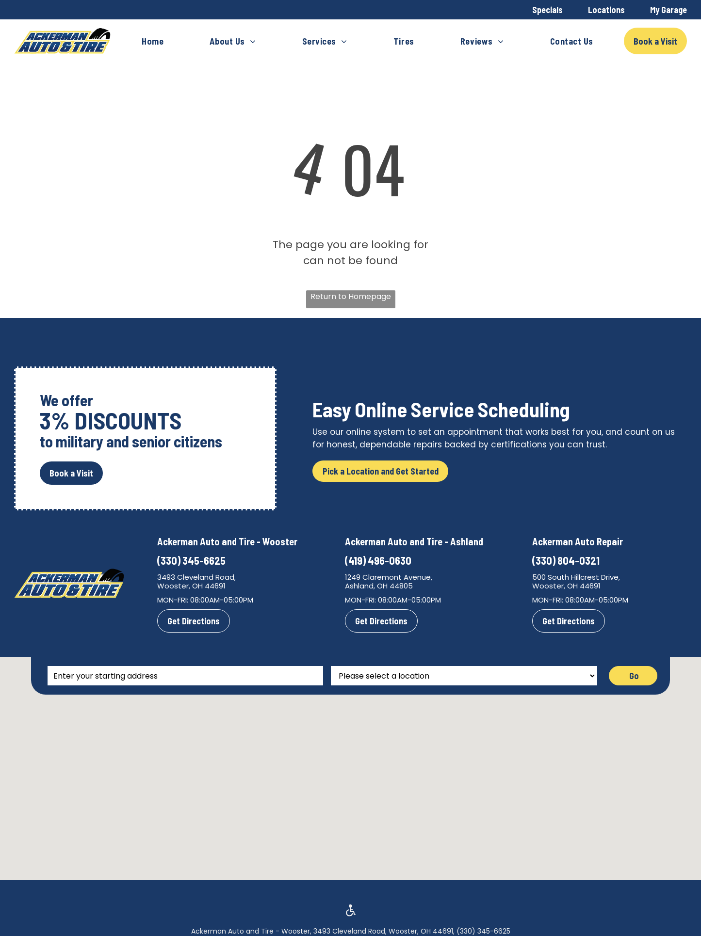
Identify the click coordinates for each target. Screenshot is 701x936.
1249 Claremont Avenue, (388, 577)
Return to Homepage (350, 296)
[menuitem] (152, 41)
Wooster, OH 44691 (191, 586)
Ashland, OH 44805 (379, 586)
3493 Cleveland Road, (196, 577)
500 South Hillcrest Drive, (576, 577)
